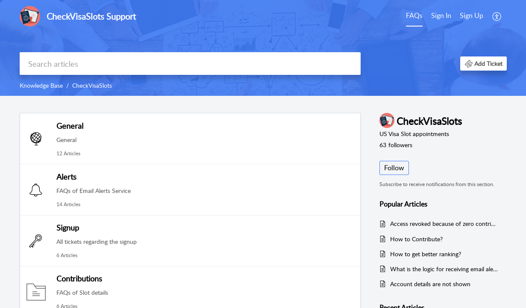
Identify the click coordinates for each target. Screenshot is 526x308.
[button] (483, 63)
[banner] (263, 48)
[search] (190, 63)
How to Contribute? (416, 239)
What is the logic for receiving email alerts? (444, 269)
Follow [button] (394, 167)
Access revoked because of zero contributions (444, 223)
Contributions (79, 278)
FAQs (414, 15)
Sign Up (471, 15)
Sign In (441, 15)
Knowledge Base (41, 85)
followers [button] (395, 145)
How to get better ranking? (425, 254)
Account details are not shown (430, 284)
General (69, 125)
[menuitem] (457, 16)
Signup (67, 227)
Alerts (66, 176)
